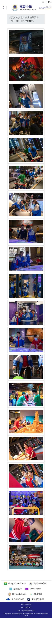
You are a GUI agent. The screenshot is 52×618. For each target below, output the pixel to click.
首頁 (11, 17)
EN (49, 2)
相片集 (19, 17)
